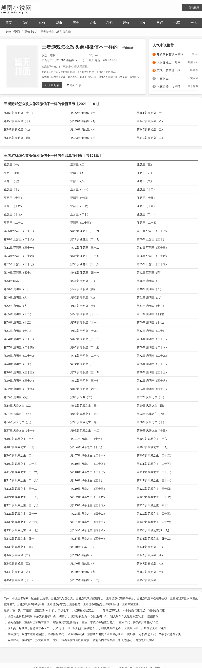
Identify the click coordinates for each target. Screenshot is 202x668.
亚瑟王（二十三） (81, 222)
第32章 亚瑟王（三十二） (86, 247)
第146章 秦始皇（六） (84, 129)
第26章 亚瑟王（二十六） (86, 231)
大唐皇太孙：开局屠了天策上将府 (145, 628)
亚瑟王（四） (12, 172)
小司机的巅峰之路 (109, 628)
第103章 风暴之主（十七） (20, 447)
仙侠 (42, 22)
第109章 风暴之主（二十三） (22, 463)
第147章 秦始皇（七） (17, 129)
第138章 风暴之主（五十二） (155, 538)
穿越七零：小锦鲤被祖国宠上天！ (78, 610)
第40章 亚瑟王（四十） (18, 272)
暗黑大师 (193, 62)
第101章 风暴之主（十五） (86, 438)
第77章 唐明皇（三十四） (86, 372)
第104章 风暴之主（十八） (86, 447)
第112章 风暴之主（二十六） (22, 472)
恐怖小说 (30, 31)
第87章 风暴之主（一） (151, 397)
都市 (59, 22)
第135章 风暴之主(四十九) (153, 530)
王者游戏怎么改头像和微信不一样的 (80, 47)
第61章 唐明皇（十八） (18, 330)
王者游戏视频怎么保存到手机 (101, 604)
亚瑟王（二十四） (148, 222)
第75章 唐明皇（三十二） (152, 364)
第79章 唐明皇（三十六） (19, 380)
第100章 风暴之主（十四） (20, 438)
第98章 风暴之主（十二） (86, 430)
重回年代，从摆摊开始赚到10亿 (138, 622)
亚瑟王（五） (78, 172)
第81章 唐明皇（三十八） (152, 380)
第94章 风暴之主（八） (18, 422)
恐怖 (126, 22)
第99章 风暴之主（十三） (152, 430)
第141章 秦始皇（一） (150, 546)
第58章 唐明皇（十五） (18, 322)
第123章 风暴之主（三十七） (155, 497)
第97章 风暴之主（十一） (19, 430)
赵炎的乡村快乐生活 (170, 54)
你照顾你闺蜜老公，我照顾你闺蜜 (144, 610)
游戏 (93, 22)
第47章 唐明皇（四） (83, 289)
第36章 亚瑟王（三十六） (152, 256)
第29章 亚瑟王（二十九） (86, 239)
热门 (160, 22)
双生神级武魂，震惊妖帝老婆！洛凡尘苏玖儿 (95, 634)
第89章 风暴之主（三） (84, 405)
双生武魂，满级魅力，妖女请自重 (28, 640)
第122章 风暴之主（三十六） (88, 497)
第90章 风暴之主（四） (151, 405)
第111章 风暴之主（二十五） (155, 463)
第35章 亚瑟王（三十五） (86, 256)
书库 (177, 22)
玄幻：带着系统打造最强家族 (71, 640)
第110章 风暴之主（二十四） (88, 463)
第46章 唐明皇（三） (17, 289)
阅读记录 (194, 7)
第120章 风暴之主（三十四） (155, 488)
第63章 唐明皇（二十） (151, 330)
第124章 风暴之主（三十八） (22, 505)
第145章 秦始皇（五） (150, 129)
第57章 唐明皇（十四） (151, 314)
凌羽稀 (194, 78)
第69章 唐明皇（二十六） (152, 347)
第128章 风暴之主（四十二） (88, 513)
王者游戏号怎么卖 (62, 598)
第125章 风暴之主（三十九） (88, 505)
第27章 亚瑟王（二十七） (152, 231)
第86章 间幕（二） (81, 397)
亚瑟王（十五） (146, 197)
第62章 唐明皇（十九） (84, 330)
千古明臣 (163, 78)
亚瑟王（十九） (13, 214)
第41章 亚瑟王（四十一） (86, 272)
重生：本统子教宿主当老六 (98, 622)
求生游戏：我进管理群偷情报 (26, 634)
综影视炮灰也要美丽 (65, 622)
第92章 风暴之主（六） (84, 413)
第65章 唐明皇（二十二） (86, 339)
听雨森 (194, 70)
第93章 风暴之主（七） (151, 413)
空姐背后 (152, 616)
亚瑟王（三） (145, 164)
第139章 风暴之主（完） (19, 546)
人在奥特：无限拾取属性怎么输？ (171, 86)
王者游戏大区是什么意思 (32, 598)
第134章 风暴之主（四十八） (88, 530)
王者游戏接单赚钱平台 (30, 604)
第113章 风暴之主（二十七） (88, 472)
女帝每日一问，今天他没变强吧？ (74, 628)
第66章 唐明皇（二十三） (152, 339)
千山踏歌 (127, 47)
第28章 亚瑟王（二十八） (19, 239)
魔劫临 (131, 634)
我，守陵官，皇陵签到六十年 (36, 610)
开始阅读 (53, 85)
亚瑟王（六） (145, 172)
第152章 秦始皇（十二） (85, 112)
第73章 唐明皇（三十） (18, 364)
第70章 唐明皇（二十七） (19, 355)
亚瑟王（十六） (13, 206)
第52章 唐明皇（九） (17, 305)
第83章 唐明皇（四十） (84, 389)
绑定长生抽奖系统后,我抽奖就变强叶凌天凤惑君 (37, 616)
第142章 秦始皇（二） (150, 137)
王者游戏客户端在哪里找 (152, 598)
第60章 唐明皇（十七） (151, 322)
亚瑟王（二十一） (148, 214)
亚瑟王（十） (12, 189)
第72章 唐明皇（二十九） (152, 355)
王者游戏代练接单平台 (120, 598)
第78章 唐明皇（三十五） (152, 372)
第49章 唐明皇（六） (17, 297)
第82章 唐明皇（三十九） (19, 389)
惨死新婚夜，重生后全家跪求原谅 (28, 622)
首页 (8, 22)
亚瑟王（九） (145, 181)
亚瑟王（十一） (80, 189)
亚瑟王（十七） (80, 206)
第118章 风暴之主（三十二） (22, 488)
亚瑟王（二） (78, 164)
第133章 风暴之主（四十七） (22, 530)
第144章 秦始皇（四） (17, 137)
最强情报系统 (56, 634)
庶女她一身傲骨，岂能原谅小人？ (28, 628)
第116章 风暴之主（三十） (86, 480)
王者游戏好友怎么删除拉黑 (63, 604)
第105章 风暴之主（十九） (153, 447)
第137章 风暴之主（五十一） (88, 538)
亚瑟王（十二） (146, 189)
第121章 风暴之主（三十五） (22, 497)
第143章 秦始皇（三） (84, 137)
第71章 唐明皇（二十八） (86, 355)
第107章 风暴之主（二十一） (88, 455)
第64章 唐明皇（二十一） (19, 339)
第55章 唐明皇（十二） (18, 314)
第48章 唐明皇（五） (150, 289)
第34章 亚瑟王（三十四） (19, 256)
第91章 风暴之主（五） (18, 413)
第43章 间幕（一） (15, 280)
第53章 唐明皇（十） (83, 305)
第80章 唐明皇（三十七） (86, 380)
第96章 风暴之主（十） (151, 422)
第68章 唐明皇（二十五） (86, 347)
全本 (194, 22)
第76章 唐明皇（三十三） (19, 372)
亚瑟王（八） (78, 181)
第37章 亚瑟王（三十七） (19, 264)
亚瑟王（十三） (13, 197)
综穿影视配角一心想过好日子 (89, 616)
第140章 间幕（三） (82, 546)
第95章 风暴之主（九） (84, 422)
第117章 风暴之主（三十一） (155, 480)
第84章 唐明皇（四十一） (152, 389)
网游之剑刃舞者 (145, 640)
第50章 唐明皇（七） (83, 297)
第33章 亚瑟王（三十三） (152, 247)
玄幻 (25, 22)
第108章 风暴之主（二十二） (155, 455)
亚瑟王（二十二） (15, 222)
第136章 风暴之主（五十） (20, 538)
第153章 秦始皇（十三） (70, 60)
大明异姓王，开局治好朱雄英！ (171, 62)
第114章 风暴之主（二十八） (155, 472)
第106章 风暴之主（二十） (20, 455)
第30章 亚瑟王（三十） (151, 239)
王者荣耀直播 (130, 604)
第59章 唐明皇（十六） (84, 322)
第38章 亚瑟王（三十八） (86, 264)
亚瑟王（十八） (146, 206)
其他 (143, 22)
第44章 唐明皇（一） (83, 280)
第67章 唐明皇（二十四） (19, 347)
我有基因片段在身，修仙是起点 (112, 640)
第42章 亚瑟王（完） (150, 272)
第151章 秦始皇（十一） (152, 112)
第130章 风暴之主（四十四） (22, 522)
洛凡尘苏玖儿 (111, 610)
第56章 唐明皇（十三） (84, 314)
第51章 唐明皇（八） (150, 297)
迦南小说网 (13, 31)
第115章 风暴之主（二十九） (22, 480)
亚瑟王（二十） (80, 214)
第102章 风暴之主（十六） (153, 438)
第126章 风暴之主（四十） (153, 505)
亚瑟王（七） (12, 181)
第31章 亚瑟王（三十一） (19, 247)
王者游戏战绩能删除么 (89, 598)
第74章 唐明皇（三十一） (86, 364)
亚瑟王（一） (12, 164)
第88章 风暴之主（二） (18, 405)
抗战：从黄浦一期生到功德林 (171, 70)
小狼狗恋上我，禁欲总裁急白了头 (160, 634)
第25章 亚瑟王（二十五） (19, 231)
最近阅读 (75, 85)
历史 (76, 22)
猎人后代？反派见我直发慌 (127, 616)
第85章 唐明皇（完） (17, 397)
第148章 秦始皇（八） (150, 121)
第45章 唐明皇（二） (150, 280)
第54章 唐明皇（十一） (151, 305)
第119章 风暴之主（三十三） (88, 488)
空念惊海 (193, 86)
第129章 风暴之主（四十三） (155, 513)
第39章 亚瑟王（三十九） (152, 264)
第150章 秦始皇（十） (17, 121)
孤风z (195, 54)
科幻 (109, 22)
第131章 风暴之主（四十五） (88, 522)
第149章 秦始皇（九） (84, 121)
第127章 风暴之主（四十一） (22, 513)
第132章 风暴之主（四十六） (155, 522)
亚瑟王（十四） (80, 197)
